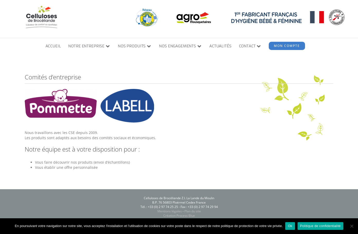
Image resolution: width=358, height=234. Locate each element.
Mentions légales (169, 211)
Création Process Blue (179, 216)
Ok (290, 226)
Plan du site (192, 211)
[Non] (351, 226)
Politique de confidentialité (320, 226)
